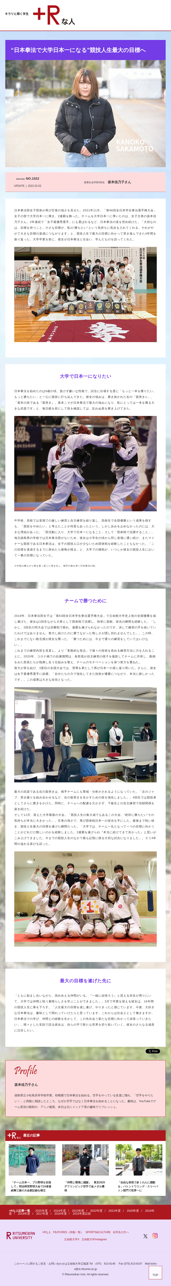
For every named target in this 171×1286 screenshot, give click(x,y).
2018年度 (24, 1213)
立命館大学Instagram (94, 1239)
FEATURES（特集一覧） (68, 1232)
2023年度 (78, 1210)
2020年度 (133, 1210)
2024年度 (60, 1210)
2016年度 (61, 1213)
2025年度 (41, 1210)
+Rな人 (46, 1232)
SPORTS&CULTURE (98, 1232)
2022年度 (96, 1210)
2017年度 (42, 1213)
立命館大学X (71, 1239)
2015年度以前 (82, 1213)
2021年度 (114, 1210)
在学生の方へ (121, 1232)
